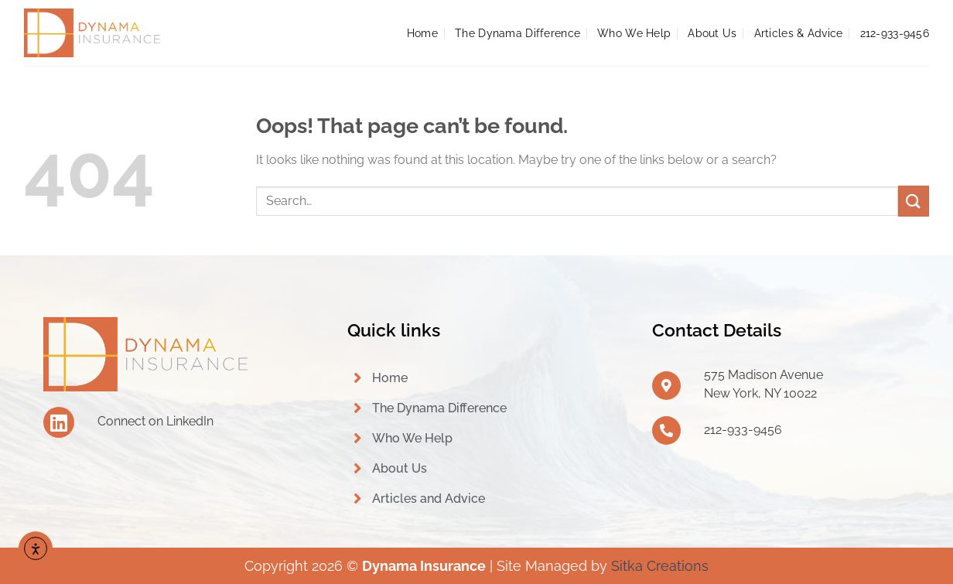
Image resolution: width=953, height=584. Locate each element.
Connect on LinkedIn (155, 421)
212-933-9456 (894, 32)
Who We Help (634, 32)
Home (422, 32)
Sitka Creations (660, 566)
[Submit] (913, 201)
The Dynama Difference (517, 32)
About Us (712, 32)
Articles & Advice (798, 32)
